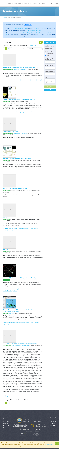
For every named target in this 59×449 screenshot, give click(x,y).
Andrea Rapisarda (25, 345)
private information (7, 290)
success (22, 396)
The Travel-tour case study (10, 131)
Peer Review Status (48, 49)
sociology (39, 80)
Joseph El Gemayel (24, 133)
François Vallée (11, 313)
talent (17, 396)
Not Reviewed (50, 53)
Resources (27, 3)
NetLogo (19, 112)
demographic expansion (24, 322)
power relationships (26, 80)
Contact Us (5, 423)
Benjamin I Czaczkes (14, 279)
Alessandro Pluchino (7, 345)
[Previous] (11, 48)
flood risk (33, 80)
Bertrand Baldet (23, 69)
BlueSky (54, 423)
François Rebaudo (6, 190)
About (9, 3)
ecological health (16, 80)
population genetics (7, 324)
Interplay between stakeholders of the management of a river (20, 67)
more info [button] (28, 24)
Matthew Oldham (6, 101)
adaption (10, 230)
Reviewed (49, 51)
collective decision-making (12, 289)
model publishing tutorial (21, 28)
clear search (32, 45)
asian (32, 322)
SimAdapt (5, 217)
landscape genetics (35, 228)
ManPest (5, 249)
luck (4, 396)
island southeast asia (13, 322)
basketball (5, 112)
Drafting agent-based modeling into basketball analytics (19, 99)
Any (48, 55)
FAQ (4, 427)
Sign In (56, 3)
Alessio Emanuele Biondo (16, 345)
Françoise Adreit (17, 133)
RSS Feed (53, 425)
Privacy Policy (6, 425)
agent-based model (27, 112)
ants (4, 289)
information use (23, 289)
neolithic (5, 322)
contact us (37, 28)
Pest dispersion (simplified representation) (15, 188)
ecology (5, 230)
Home (4, 17)
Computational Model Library (34, 30)
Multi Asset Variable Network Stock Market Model (17, 158)
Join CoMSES (6, 421)
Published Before (50, 71)
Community (35, 3)
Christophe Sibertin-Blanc (8, 69)
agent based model (11, 396)
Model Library (18, 3)
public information (32, 289)
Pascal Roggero (16, 69)
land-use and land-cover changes (10, 228)
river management (7, 80)
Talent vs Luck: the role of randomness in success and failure (20, 343)
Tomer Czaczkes (6, 279)
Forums (43, 3)
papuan (36, 322)
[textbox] (50, 68)
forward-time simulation (24, 228)
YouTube (53, 421)
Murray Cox (5, 313)
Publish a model (50, 42)
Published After (49, 65)
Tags (46, 77)
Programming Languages (49, 58)
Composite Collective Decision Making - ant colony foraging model (21, 278)
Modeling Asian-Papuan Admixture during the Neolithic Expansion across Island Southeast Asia (21, 310)
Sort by (25, 48)
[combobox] (50, 62)
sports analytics (12, 112)
